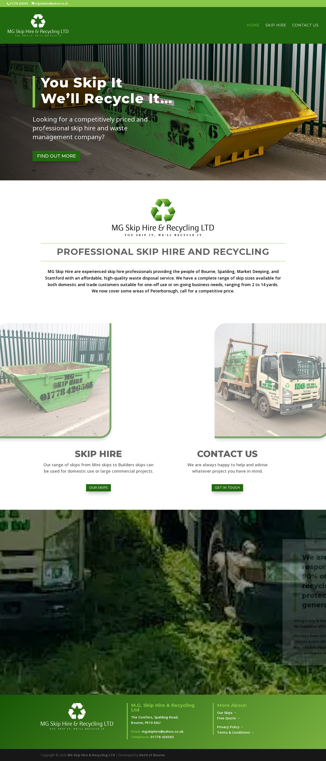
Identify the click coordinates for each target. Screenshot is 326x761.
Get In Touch (227, 488)
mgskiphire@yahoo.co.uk (162, 731)
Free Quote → (228, 718)
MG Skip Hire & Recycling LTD (91, 755)
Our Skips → (227, 712)
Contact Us (305, 25)
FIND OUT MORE (56, 156)
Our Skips (98, 488)
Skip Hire (276, 25)
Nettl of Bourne (152, 755)
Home (253, 25)
